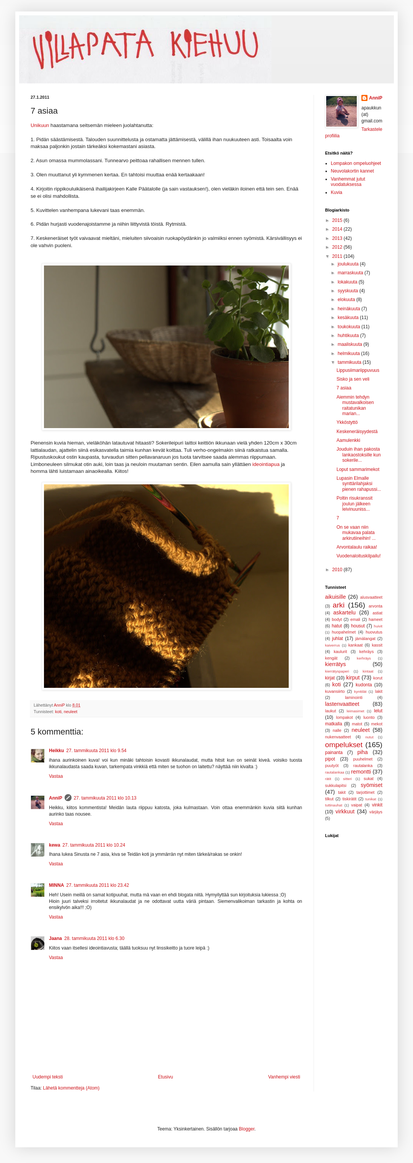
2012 (338, 247)
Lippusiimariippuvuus (358, 370)
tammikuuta (350, 362)
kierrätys (335, 664)
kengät (331, 658)
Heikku (56, 750)
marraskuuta (351, 272)
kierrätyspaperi (337, 671)
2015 (338, 220)
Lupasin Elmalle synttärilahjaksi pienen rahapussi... (359, 484)
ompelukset (344, 745)
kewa (54, 845)
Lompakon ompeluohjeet (356, 163)
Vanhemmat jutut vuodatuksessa (348, 181)
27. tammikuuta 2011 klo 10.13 (105, 798)
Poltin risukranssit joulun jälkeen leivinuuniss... (354, 503)
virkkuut (344, 811)
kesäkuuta (349, 317)
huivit (378, 626)
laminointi (354, 697)
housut (358, 626)
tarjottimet (365, 792)
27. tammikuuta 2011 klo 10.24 (93, 845)
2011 (338, 256)
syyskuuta (348, 290)
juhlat (337, 638)
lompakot (344, 717)
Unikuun (40, 125)
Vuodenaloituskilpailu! (359, 556)
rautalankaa (334, 772)
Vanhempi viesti (284, 1077)
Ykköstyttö (347, 422)
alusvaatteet (371, 597)
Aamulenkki (348, 440)
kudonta (364, 684)
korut (377, 678)
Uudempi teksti (48, 1077)
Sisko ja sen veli (353, 379)
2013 (338, 238)
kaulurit (340, 651)
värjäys (375, 812)
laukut (330, 711)
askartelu (344, 612)
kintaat (368, 671)
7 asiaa (344, 388)
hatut (337, 626)
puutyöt (331, 765)
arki (339, 605)
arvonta (375, 606)
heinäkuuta (349, 308)
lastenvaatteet (342, 704)
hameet (375, 619)
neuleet (70, 711)
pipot (330, 759)
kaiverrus (332, 645)
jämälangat (365, 638)
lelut (378, 710)
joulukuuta (349, 264)
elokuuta (347, 299)
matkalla (333, 723)
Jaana (55, 938)
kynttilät (360, 691)
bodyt (337, 619)
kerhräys (364, 658)
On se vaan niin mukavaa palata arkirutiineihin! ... (356, 532)
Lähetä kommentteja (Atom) (71, 1088)
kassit (377, 645)
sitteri (347, 779)
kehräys (366, 651)
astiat (377, 613)
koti (58, 711)
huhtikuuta (349, 335)
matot (357, 724)
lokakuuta (348, 282)
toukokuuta (349, 326)
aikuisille (335, 597)
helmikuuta (349, 353)
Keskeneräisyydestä (357, 431)
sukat (369, 778)
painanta (334, 752)
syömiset (371, 785)
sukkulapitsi (335, 785)
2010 (338, 569)
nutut (369, 737)
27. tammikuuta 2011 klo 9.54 (96, 750)
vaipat (356, 805)
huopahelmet (344, 632)
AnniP (55, 798)
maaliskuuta (350, 344)
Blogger (247, 1129)
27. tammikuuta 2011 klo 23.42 (97, 885)
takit (342, 792)
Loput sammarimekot (358, 469)
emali (355, 619)
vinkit (377, 805)
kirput (352, 677)
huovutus (374, 632)
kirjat (330, 678)
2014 (338, 229)
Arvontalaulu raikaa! (357, 547)
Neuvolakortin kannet (352, 171)
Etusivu (165, 1077)
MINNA (56, 885)
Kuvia (336, 192)
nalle (337, 730)
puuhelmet (362, 759)
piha (363, 752)
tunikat (370, 799)
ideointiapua (266, 464)
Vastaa (56, 776)
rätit (328, 779)
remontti (361, 772)
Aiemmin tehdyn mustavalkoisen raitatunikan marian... (355, 405)
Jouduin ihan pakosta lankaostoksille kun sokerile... (359, 454)
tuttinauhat (333, 805)
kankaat (355, 645)
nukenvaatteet (338, 737)
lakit (378, 691)
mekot (376, 724)
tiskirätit (349, 799)
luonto (368, 717)
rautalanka (362, 765)
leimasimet (355, 711)
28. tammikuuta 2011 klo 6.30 (94, 938)
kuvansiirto (335, 691)
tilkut (329, 799)
